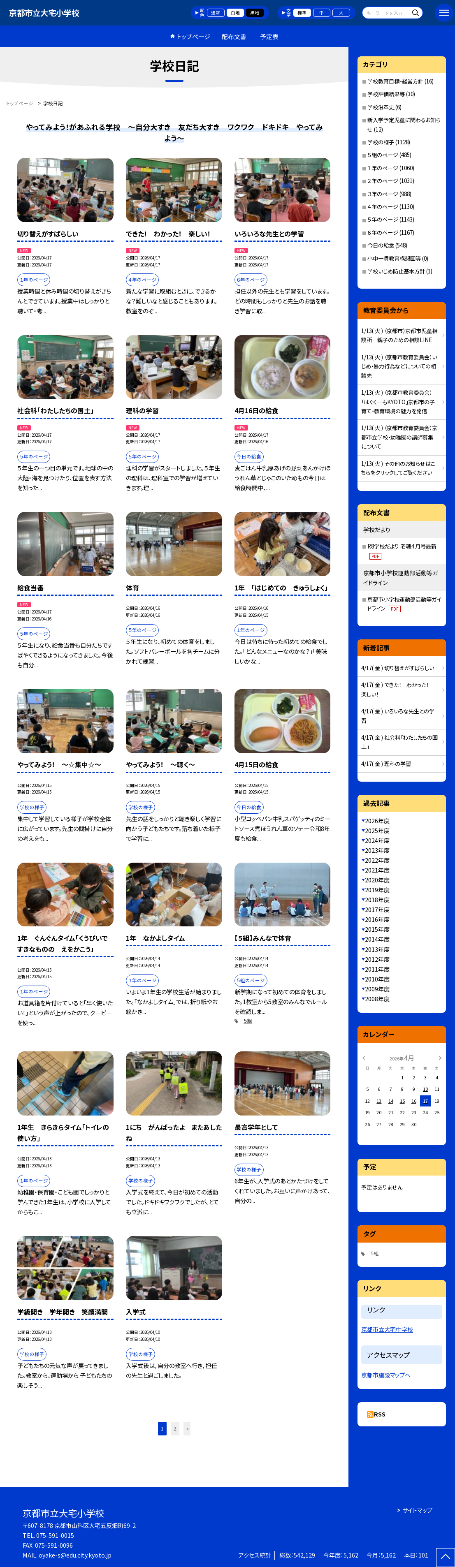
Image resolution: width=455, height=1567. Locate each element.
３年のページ (382, 194)
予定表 (269, 36)
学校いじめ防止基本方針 (396, 271)
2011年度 (377, 969)
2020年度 (377, 880)
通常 (215, 12)
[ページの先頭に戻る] (445, 1557)
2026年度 (377, 821)
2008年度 (377, 999)
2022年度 (377, 860)
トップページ (193, 36)
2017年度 (377, 909)
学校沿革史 (380, 107)
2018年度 (377, 900)
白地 (235, 12)
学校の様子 (380, 142)
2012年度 (377, 959)
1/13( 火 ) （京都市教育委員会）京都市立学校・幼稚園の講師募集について (399, 437)
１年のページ (382, 168)
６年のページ (382, 232)
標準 (301, 12)
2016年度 (377, 919)
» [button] (187, 1428)
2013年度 (377, 949)
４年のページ (382, 207)
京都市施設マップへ (386, 1374)
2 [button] (175, 1428)
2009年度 (377, 989)
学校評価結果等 (386, 94)
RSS (379, 1414)
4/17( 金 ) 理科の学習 (386, 764)
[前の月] (363, 1057)
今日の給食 (380, 245)
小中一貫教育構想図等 (394, 258)
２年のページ (382, 181)
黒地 (254, 12)
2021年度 (377, 870)
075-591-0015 (55, 1535)
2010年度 (377, 979)
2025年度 (377, 830)
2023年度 (377, 850)
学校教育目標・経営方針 (395, 81)
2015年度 (377, 929)
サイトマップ (417, 1510)
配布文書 (234, 36)
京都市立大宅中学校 (387, 1329)
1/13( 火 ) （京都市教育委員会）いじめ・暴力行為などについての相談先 (399, 366)
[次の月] (440, 1057)
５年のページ (382, 219)
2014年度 (377, 939)
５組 (248, 1020)
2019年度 (377, 890)
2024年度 (377, 840)
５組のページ (382, 155)
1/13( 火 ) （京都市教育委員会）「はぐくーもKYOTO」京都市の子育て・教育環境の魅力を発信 (398, 402)
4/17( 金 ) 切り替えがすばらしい (397, 668)
